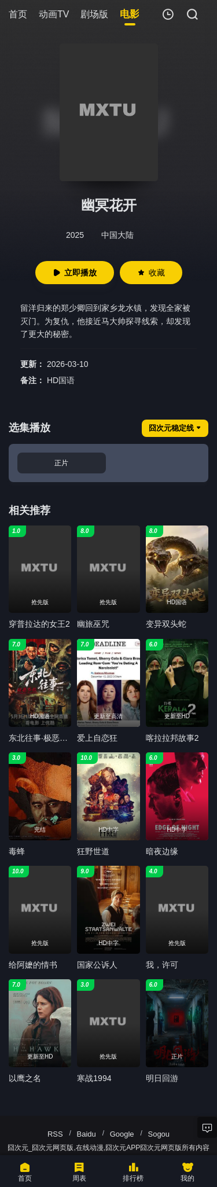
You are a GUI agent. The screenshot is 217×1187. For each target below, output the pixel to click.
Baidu (86, 1134)
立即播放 (75, 272)
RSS (55, 1134)
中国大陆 (117, 235)
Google (122, 1134)
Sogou (159, 1134)
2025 (75, 235)
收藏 (151, 272)
